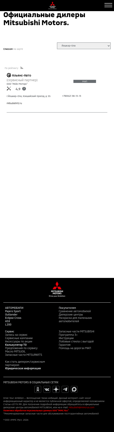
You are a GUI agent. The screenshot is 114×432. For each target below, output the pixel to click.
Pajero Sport (13, 311)
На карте (18, 49)
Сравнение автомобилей (75, 311)
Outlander (11, 314)
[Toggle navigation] (108, 5)
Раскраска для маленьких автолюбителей (75, 319)
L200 (8, 324)
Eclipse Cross (13, 317)
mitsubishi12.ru (14, 103)
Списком (8, 49)
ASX (7, 321)
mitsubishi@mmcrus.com (81, 407)
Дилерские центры (71, 314)
